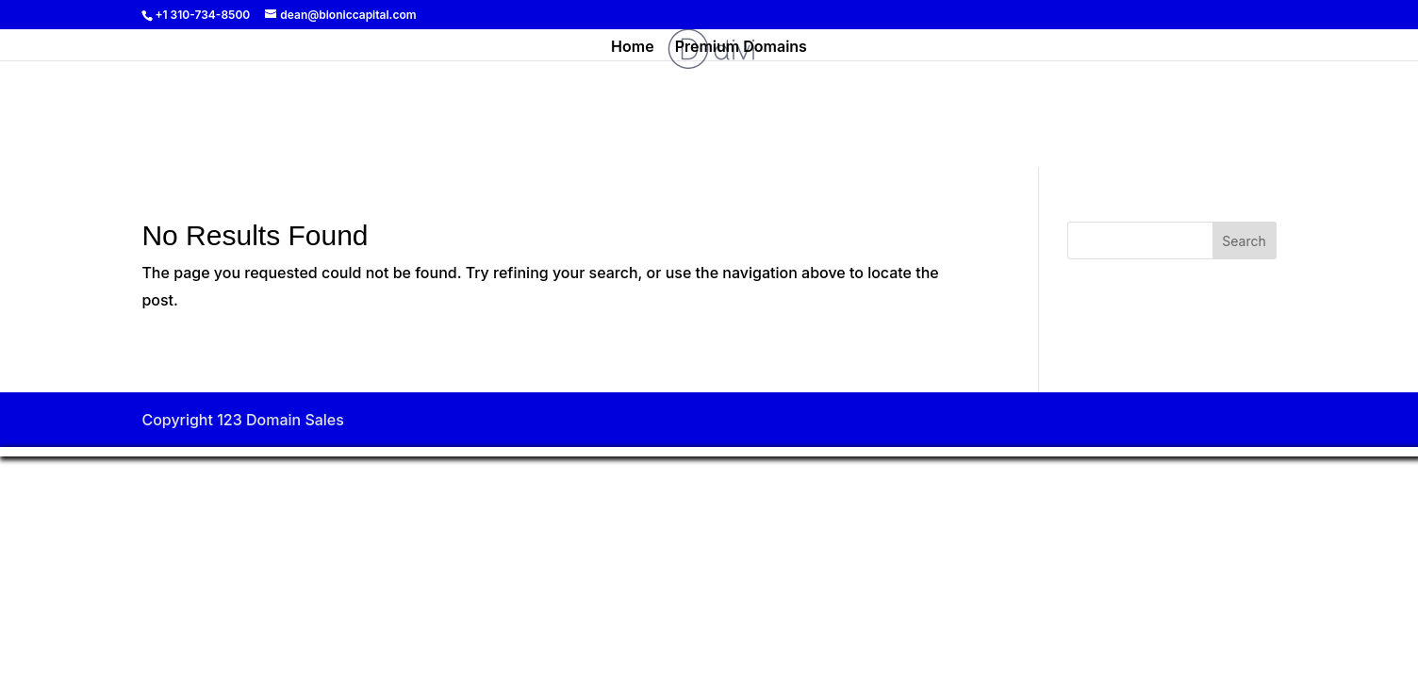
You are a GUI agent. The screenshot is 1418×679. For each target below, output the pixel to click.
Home (632, 48)
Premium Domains (741, 48)
